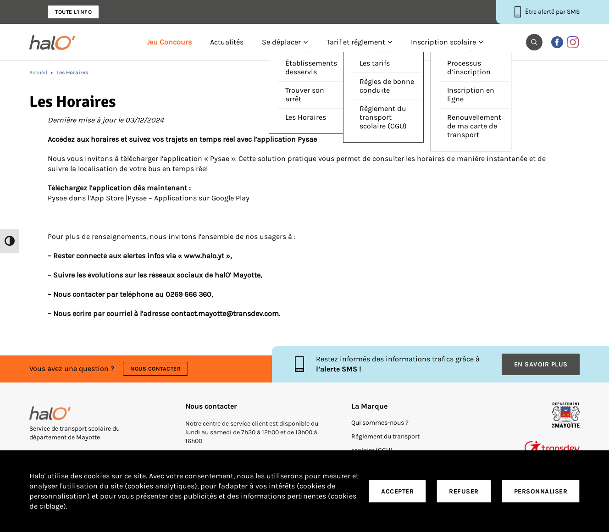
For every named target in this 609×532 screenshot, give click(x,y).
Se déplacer (281, 42)
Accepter (397, 491)
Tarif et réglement (356, 42)
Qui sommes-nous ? (380, 422)
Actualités (227, 42)
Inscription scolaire (443, 42)
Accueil (38, 72)
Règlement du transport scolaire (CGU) (385, 443)
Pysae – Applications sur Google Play (188, 198)
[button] (534, 42)
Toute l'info (73, 12)
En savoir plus (541, 364)
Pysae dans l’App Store (86, 198)
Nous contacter (155, 369)
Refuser (464, 491)
